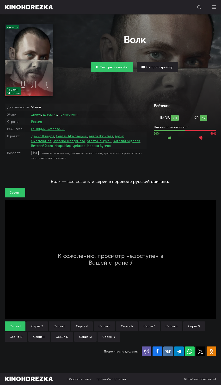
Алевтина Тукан (99, 141)
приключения (69, 114)
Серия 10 (16, 337)
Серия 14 (108, 337)
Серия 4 (82, 326)
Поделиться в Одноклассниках (211, 351)
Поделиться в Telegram (179, 351)
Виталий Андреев (126, 141)
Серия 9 (194, 326)
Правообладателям (111, 379)
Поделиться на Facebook (157, 351)
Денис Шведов (42, 136)
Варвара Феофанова (69, 141)
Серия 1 (15, 326)
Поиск (199, 7)
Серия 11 (39, 337)
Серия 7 (149, 326)
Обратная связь (79, 379)
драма (36, 114)
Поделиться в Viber (146, 351)
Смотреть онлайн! (114, 67)
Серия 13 (85, 337)
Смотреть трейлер (159, 67)
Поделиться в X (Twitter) (200, 351)
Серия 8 (172, 326)
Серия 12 (62, 337)
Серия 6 (127, 326)
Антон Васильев (101, 136)
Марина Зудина (99, 146)
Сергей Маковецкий (71, 136)
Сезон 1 (15, 192)
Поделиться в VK (168, 351)
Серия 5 (104, 326)
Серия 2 (37, 326)
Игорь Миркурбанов (70, 146)
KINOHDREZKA (29, 7)
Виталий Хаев (42, 146)
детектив (50, 114)
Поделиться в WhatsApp (190, 351)
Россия (36, 122)
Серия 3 (59, 326)
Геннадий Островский (48, 129)
